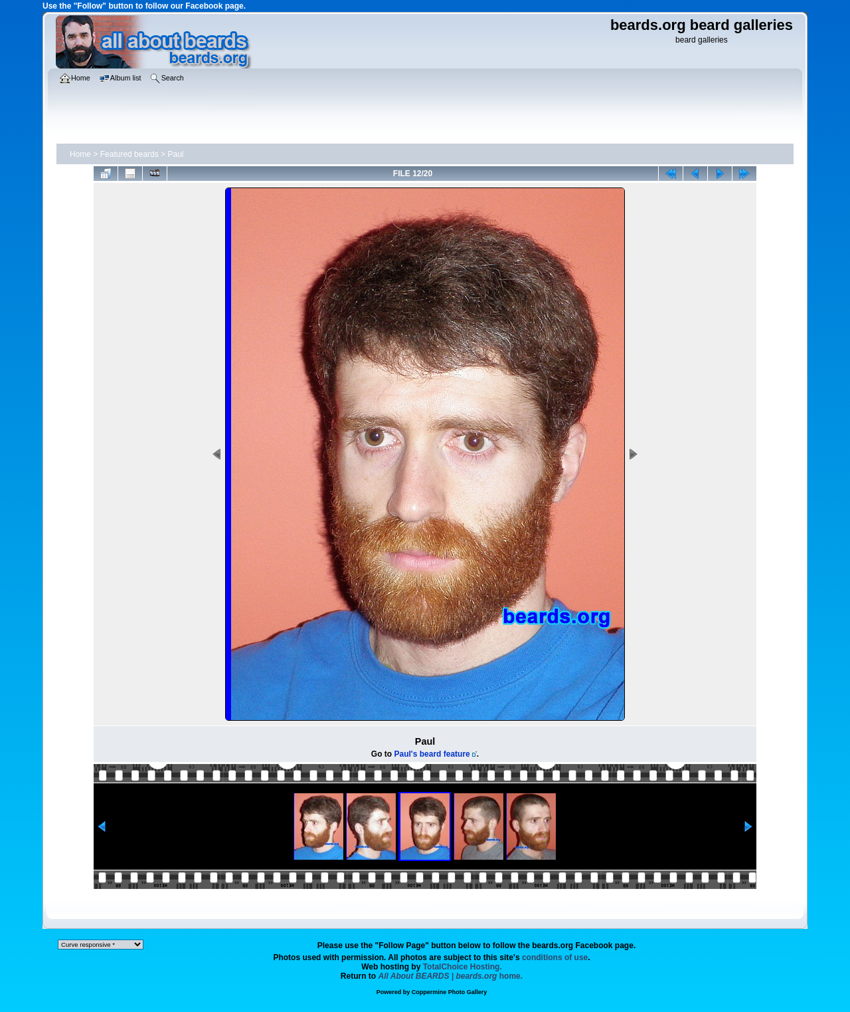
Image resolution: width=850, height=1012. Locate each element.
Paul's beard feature (432, 754)
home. (451, 976)
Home (80, 154)
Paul (175, 154)
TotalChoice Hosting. (462, 966)
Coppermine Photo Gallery (449, 992)
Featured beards (129, 154)
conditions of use (555, 957)
